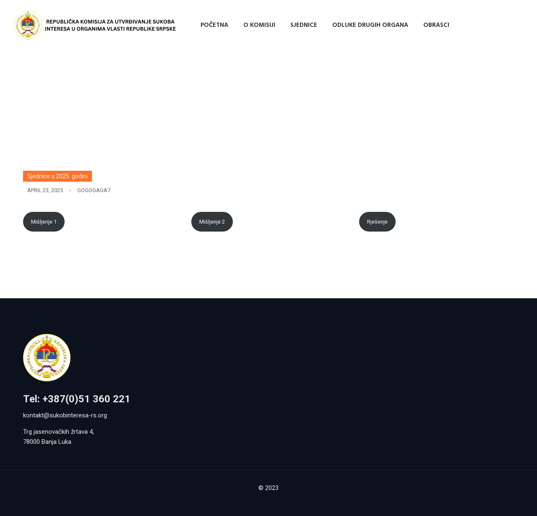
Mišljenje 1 (44, 222)
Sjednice (303, 25)
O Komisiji (259, 25)
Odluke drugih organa (370, 25)
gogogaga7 (93, 190)
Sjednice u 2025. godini (57, 176)
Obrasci (436, 25)
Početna (214, 25)
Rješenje (377, 222)
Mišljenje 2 (212, 222)
